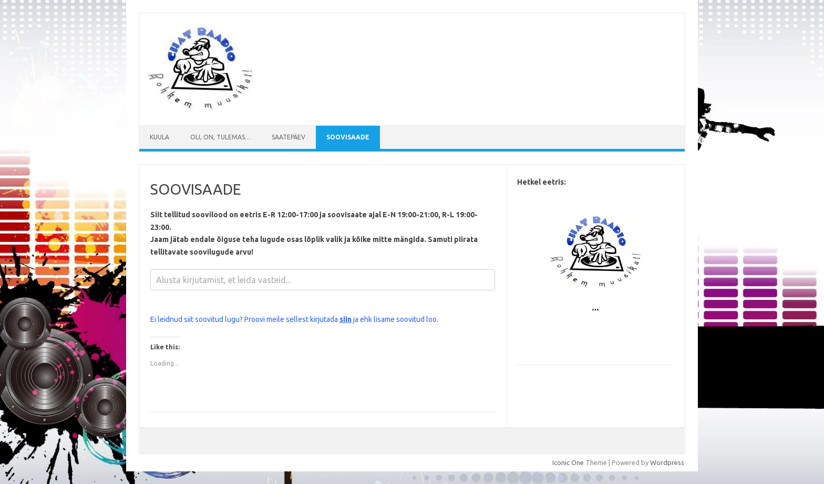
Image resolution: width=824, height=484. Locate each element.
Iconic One (568, 462)
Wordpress (667, 462)
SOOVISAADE (347, 137)
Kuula (159, 137)
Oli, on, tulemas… (220, 137)
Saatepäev (288, 137)
